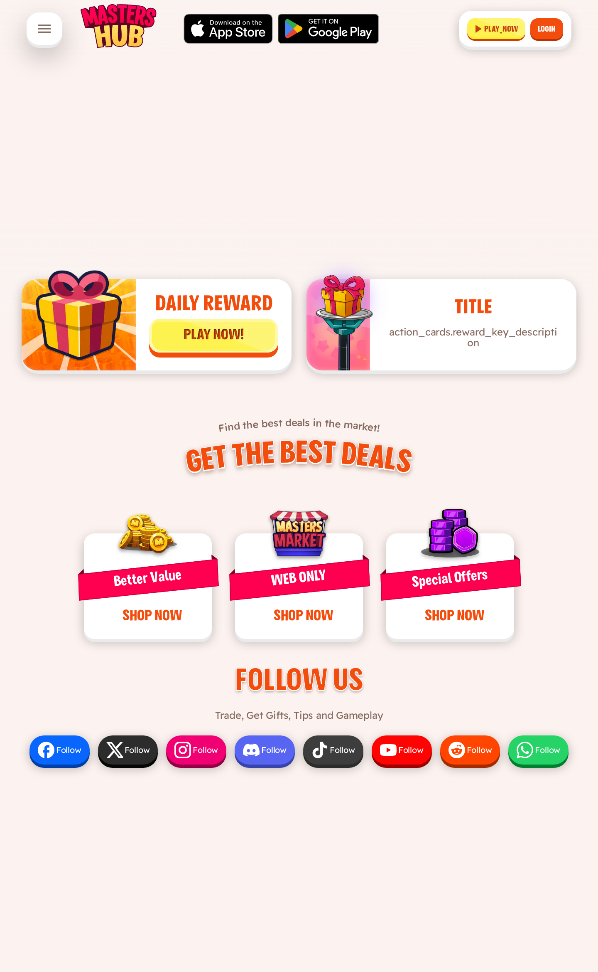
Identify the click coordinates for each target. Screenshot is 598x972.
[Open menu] (44, 28)
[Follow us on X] (128, 750)
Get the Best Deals (298, 460)
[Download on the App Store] (228, 29)
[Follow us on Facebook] (59, 750)
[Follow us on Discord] (265, 750)
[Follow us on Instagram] (196, 750)
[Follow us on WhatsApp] (538, 750)
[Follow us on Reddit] (470, 750)
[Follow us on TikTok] (333, 750)
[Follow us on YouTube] (402, 750)
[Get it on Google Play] (328, 29)
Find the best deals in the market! (299, 425)
